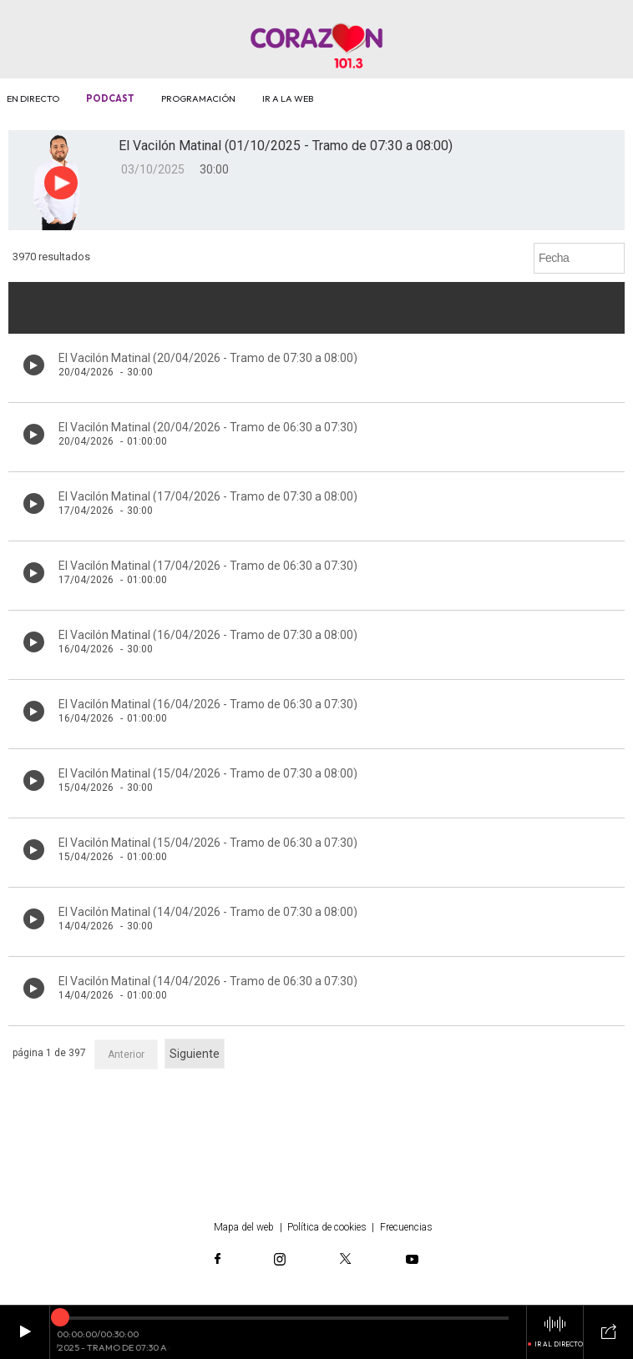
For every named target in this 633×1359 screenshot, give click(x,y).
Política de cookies (327, 1227)
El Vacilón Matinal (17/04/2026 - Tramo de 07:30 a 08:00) (207, 496)
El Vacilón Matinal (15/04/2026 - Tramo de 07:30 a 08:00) (207, 773)
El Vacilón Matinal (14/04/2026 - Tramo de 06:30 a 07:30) (207, 981)
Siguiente (195, 1053)
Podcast (110, 98)
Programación (198, 98)
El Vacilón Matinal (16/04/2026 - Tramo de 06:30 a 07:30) (207, 704)
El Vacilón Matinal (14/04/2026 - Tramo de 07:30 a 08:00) (207, 912)
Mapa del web (244, 1227)
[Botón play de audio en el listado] (33, 365)
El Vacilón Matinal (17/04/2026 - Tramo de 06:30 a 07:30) (207, 565)
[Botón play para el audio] (61, 182)
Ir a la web (287, 98)
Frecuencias (406, 1227)
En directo (33, 98)
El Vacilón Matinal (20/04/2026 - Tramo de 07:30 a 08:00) (207, 358)
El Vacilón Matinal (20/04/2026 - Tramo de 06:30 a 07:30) (207, 427)
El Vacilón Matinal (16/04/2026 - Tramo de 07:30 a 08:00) (207, 635)
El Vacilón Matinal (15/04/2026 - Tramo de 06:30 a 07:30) (207, 842)
